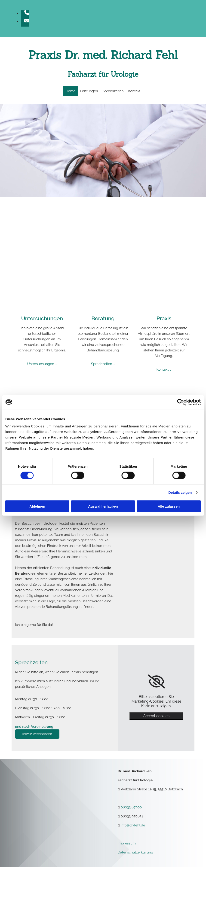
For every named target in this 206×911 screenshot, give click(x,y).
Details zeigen (180, 492)
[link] (156, 682)
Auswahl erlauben (103, 506)
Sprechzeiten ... (103, 364)
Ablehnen (37, 506)
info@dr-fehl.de (133, 825)
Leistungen (89, 91)
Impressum (127, 843)
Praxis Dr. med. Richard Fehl (103, 55)
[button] (37, 734)
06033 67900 (131, 807)
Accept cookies (156, 716)
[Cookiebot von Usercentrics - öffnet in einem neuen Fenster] (180, 402)
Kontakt (134, 91)
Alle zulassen (169, 506)
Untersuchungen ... (42, 364)
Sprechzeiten (113, 91)
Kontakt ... (163, 369)
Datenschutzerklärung (135, 852)
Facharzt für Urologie (103, 74)
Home (70, 91)
